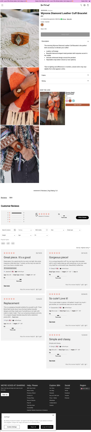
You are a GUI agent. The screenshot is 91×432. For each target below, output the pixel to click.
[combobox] (25, 230)
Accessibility (30, 407)
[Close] (53, 415)
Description (65, 41)
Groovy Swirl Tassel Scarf (69, 93)
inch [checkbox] (13, 243)
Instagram (67, 388)
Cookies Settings (12, 427)
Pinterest (67, 398)
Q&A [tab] (10, 198)
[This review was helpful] (36, 289)
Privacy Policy (30, 398)
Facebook (67, 393)
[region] (28, 422)
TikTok (66, 390)
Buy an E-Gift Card (54, 395)
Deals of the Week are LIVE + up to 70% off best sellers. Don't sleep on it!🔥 (56, 1)
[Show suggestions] (85, 388)
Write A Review (82, 217)
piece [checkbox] (3, 243)
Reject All (33, 427)
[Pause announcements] (89, 1)
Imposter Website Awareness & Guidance (37, 410)
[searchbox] (7, 230)
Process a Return (31, 393)
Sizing (65, 81)
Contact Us (30, 395)
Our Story (51, 388)
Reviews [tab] (4, 198)
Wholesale (52, 400)
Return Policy (30, 390)
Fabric (65, 75)
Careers (51, 405)
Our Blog (51, 390)
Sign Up (4, 394)
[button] (15, 213)
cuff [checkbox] (8, 243)
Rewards (51, 393)
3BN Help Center (31, 388)
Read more (15, 317)
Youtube (67, 395)
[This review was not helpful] (40, 289)
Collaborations (53, 402)
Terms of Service (31, 400)
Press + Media (53, 398)
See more (7, 286)
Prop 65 (29, 402)
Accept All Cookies (47, 427)
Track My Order (31, 405)
